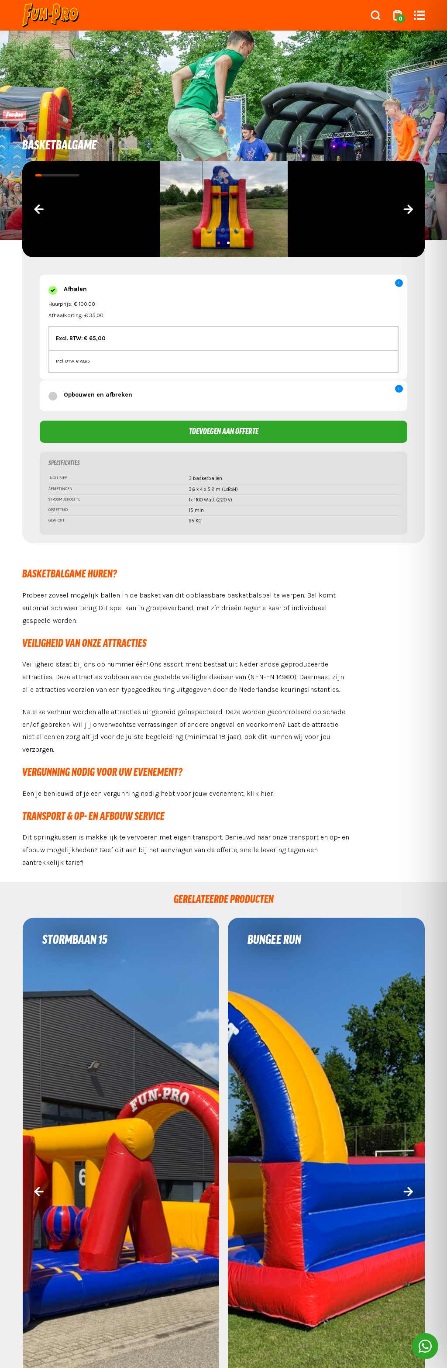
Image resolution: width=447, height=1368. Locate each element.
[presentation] (38, 209)
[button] (218, 243)
